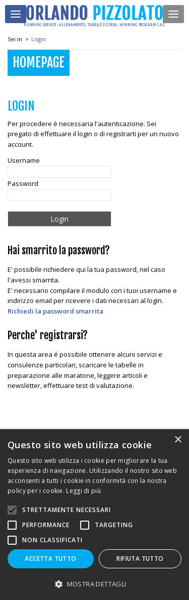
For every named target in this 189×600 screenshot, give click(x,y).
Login (38, 39)
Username (24, 160)
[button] (94, 583)
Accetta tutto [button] (50, 558)
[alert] (94, 514)
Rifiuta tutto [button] (139, 558)
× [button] (177, 440)
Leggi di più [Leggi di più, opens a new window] (83, 490)
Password (23, 183)
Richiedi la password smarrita (55, 311)
